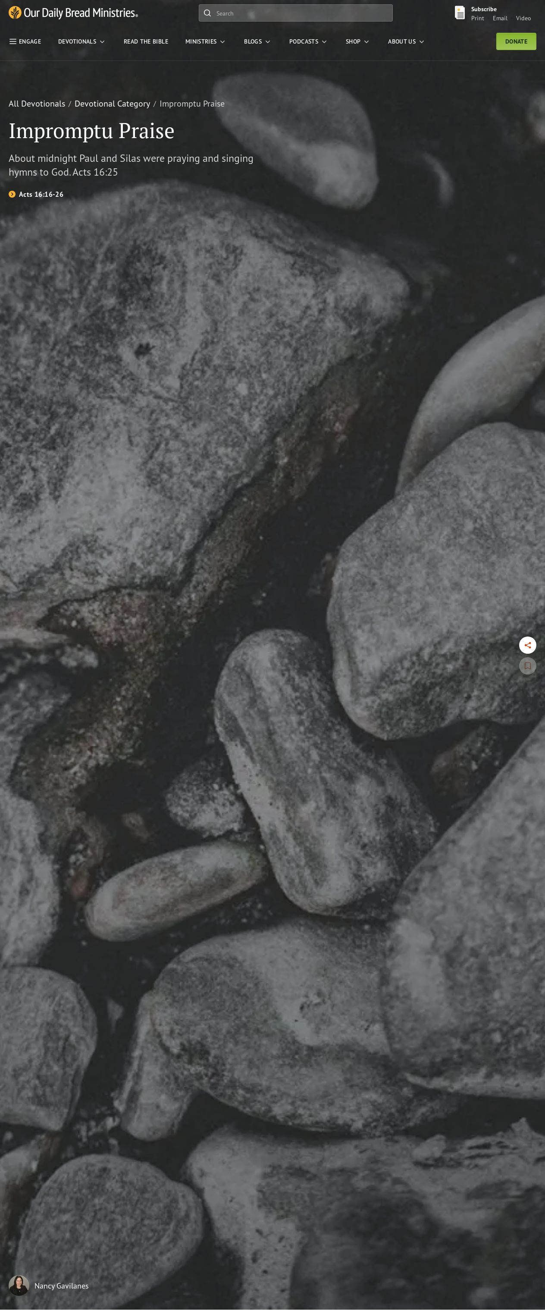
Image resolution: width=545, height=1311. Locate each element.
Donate (516, 41)
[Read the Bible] (146, 41)
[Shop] (358, 41)
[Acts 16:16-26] (36, 194)
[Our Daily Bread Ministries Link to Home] (73, 13)
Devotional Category (112, 103)
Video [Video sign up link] (523, 18)
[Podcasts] (308, 41)
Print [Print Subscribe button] (477, 18)
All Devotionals (37, 103)
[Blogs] (258, 41)
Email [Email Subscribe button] (500, 18)
